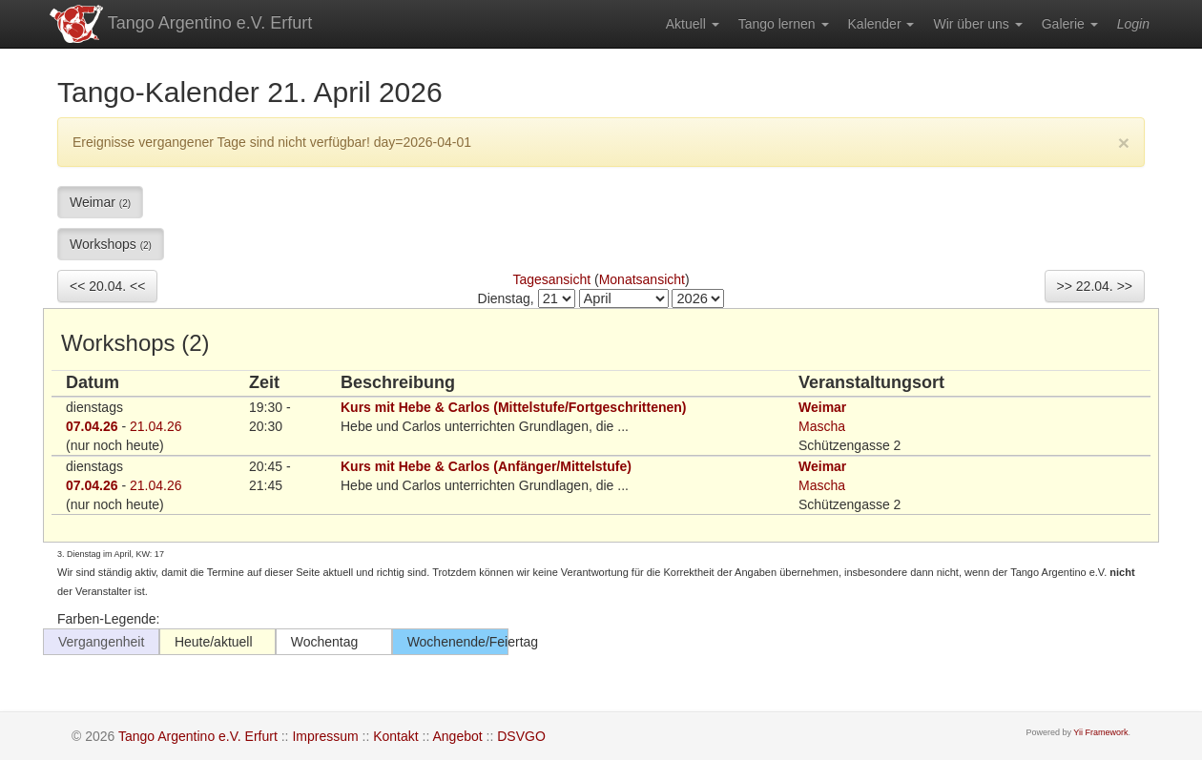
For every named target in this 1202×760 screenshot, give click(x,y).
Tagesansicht (551, 279)
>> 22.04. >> (1094, 286)
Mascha (821, 426)
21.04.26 (156, 426)
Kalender (881, 23)
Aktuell (692, 23)
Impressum (325, 736)
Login (1133, 23)
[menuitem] (692, 24)
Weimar (100, 202)
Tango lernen (783, 23)
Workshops (111, 244)
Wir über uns (977, 23)
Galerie (1070, 23)
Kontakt (395, 736)
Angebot (457, 736)
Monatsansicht (642, 279)
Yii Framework (1100, 732)
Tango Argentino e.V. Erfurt (180, 24)
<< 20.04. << (107, 286)
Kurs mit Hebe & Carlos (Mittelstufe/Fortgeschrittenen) (514, 407)
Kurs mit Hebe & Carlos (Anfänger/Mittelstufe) (486, 466)
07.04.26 (92, 426)
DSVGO (521, 736)
